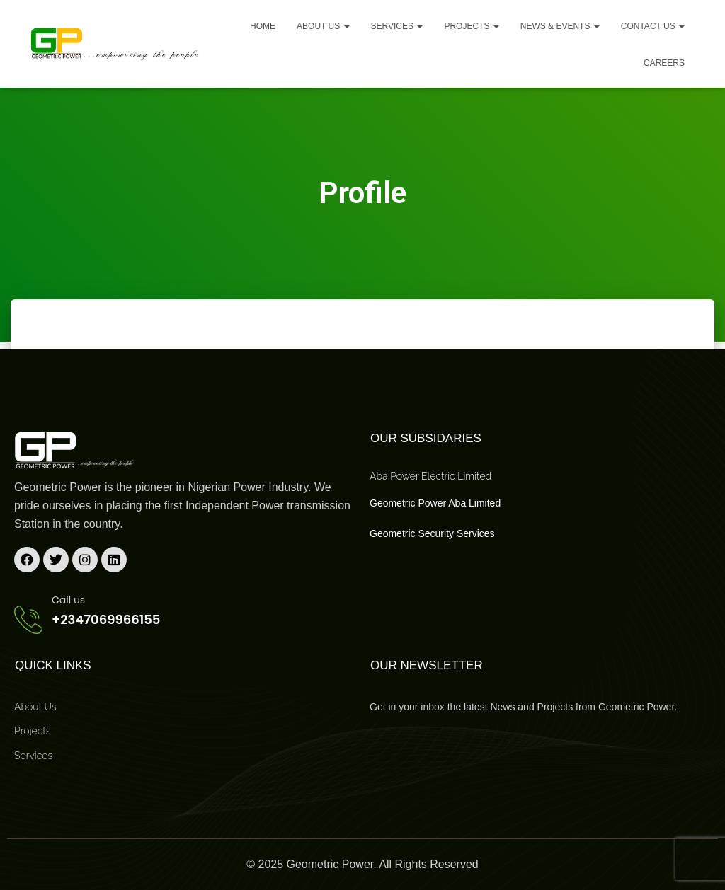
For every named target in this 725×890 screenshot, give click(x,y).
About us (323, 26)
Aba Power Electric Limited (430, 476)
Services (397, 26)
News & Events (560, 26)
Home (262, 26)
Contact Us (653, 26)
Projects (471, 26)
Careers (664, 63)
